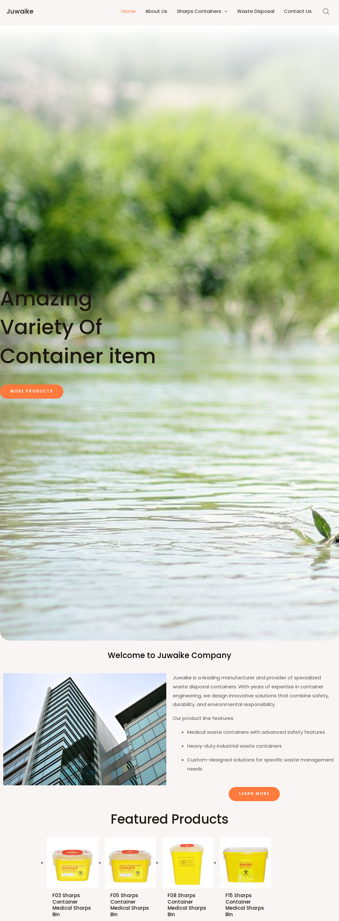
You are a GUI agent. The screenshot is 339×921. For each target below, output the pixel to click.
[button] (32, 391)
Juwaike (19, 11)
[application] (224, 11)
